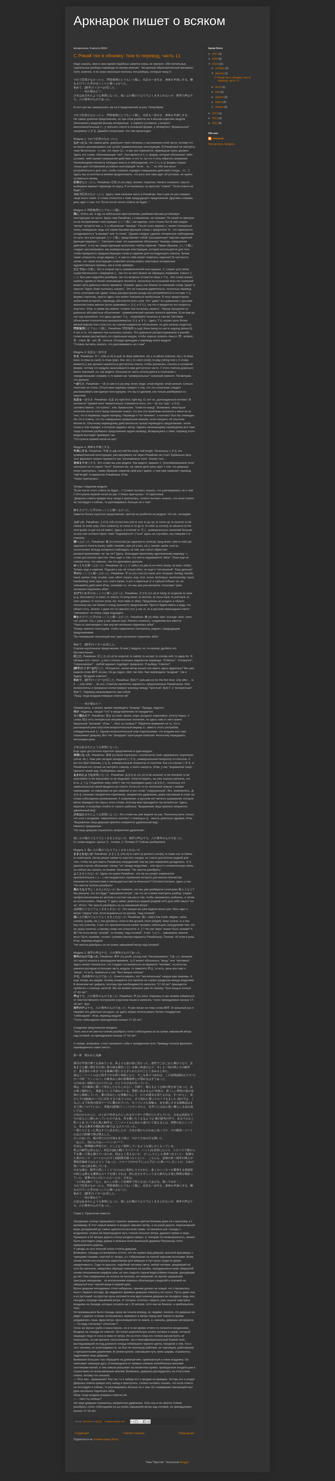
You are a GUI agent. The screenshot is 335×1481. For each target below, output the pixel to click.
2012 (215, 123)
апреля (219, 97)
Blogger (184, 1462)
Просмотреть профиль (221, 144)
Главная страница (134, 1433)
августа (220, 73)
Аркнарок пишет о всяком (149, 20)
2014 (215, 113)
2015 (215, 63)
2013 (215, 118)
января (219, 106)
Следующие (82, 1433)
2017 (215, 53)
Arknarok (218, 138)
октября (220, 68)
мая (217, 91)
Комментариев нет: (115, 1421)
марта (219, 101)
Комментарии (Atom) (106, 1439)
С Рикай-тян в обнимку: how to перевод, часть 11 (127, 55)
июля (218, 86)
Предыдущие (186, 1433)
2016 (215, 58)
